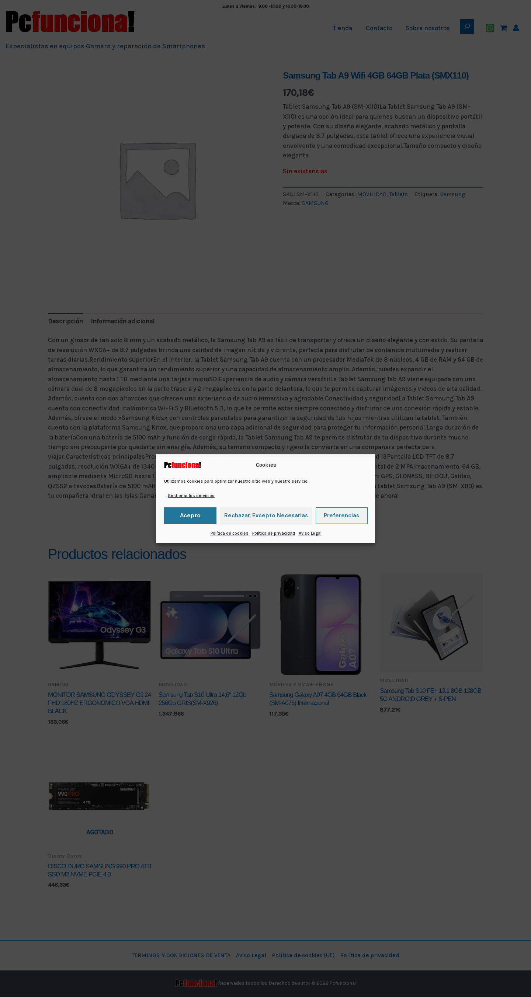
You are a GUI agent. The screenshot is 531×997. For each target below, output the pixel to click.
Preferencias (341, 515)
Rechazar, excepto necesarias (266, 515)
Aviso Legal (310, 533)
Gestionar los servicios (191, 495)
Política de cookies (230, 533)
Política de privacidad (273, 533)
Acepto (190, 515)
